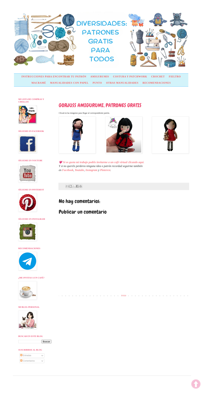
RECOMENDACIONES (156, 83)
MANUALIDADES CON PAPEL (69, 83)
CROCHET (158, 76)
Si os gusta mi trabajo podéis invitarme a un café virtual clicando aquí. (104, 162)
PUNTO (97, 83)
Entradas (25, 355)
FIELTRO (175, 76)
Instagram (91, 170)
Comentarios (27, 361)
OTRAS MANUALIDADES (122, 83)
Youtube (79, 170)
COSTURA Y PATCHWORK (130, 76)
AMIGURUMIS (99, 76)
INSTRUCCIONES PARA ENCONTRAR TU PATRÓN (53, 76)
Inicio (123, 295)
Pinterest (105, 170)
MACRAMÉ (39, 83)
